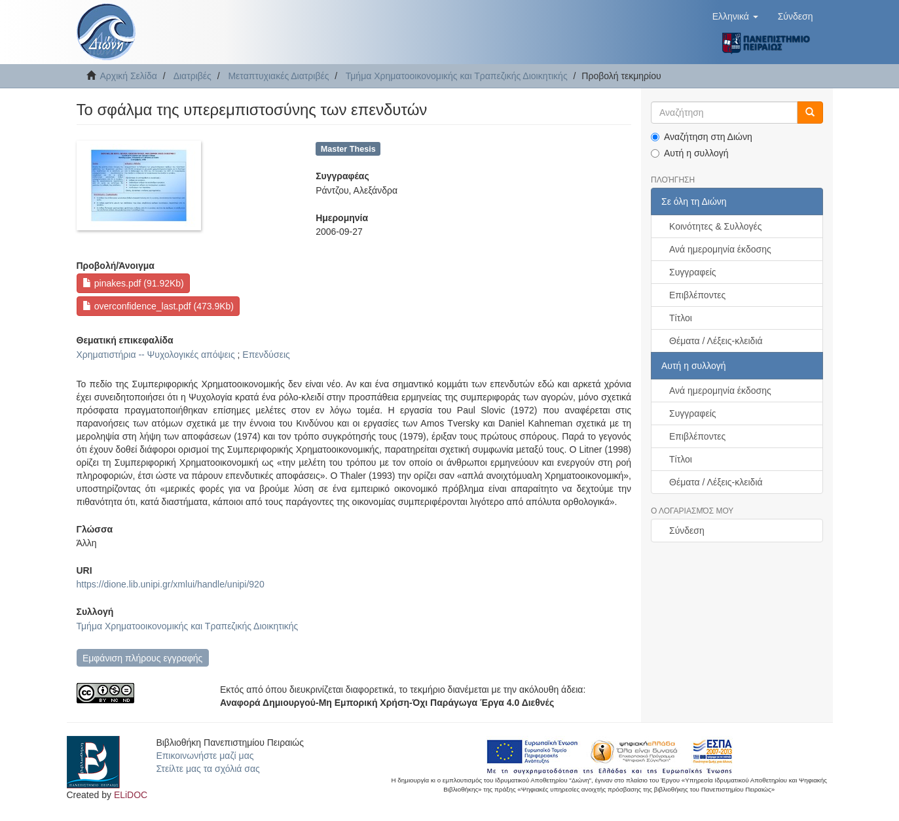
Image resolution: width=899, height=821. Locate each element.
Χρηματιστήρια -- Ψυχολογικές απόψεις (156, 354)
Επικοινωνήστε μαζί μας (204, 755)
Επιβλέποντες (697, 295)
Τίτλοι (680, 318)
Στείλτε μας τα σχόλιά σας (207, 768)
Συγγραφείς (692, 272)
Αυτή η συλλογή (690, 153)
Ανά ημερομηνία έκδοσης (720, 249)
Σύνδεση (687, 530)
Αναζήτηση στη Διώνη (701, 136)
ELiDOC (130, 795)
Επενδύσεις (265, 354)
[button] (735, 16)
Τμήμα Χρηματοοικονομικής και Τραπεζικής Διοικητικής (457, 76)
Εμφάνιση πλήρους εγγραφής (142, 658)
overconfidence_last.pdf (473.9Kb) (158, 306)
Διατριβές (192, 76)
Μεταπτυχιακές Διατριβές (278, 76)
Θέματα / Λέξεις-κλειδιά (716, 341)
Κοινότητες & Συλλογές (715, 226)
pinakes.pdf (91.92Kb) (133, 283)
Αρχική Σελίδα (128, 76)
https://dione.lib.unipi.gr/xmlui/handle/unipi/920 (171, 584)
